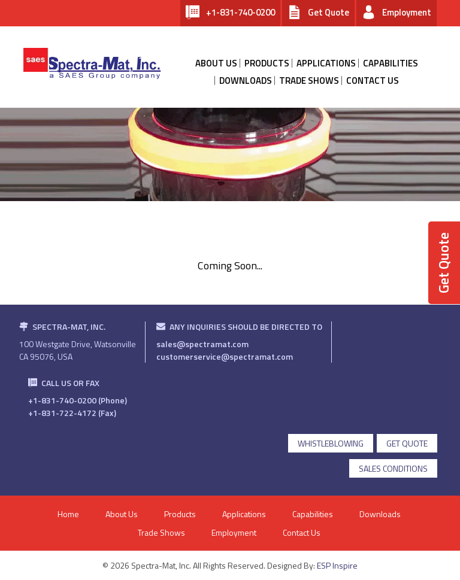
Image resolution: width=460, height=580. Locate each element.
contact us (372, 80)
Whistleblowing (331, 443)
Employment (233, 532)
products (266, 63)
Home (68, 514)
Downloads (245, 80)
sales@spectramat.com (202, 344)
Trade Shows (309, 80)
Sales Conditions (393, 468)
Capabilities (390, 63)
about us (216, 63)
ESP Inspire (337, 565)
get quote (407, 443)
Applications (326, 63)
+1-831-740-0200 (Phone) (77, 400)
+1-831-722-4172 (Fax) (72, 412)
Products (180, 514)
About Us (121, 514)
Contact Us (301, 532)
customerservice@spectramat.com (224, 356)
